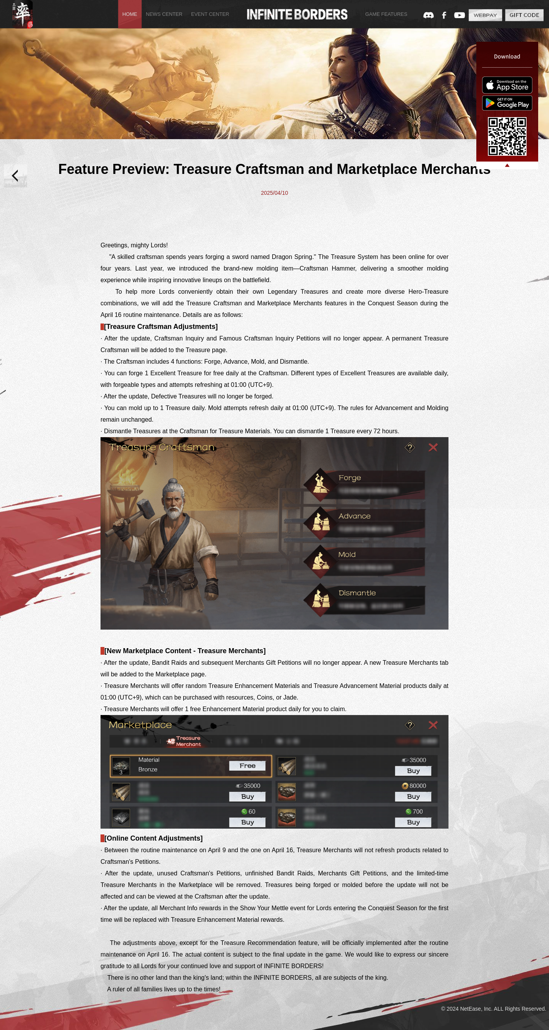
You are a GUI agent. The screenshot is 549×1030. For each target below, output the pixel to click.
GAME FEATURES (386, 14)
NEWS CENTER (164, 14)
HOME (129, 14)
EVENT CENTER (210, 14)
